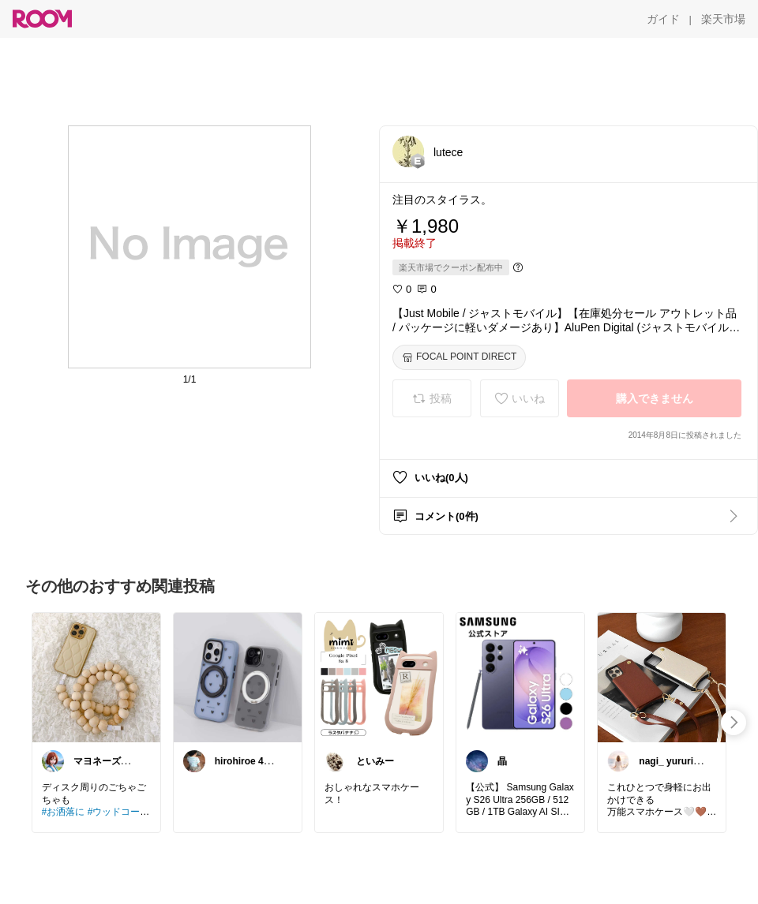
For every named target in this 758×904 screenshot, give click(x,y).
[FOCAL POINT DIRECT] (459, 357)
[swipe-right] (733, 722)
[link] (96, 677)
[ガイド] (663, 19)
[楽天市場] (723, 19)
